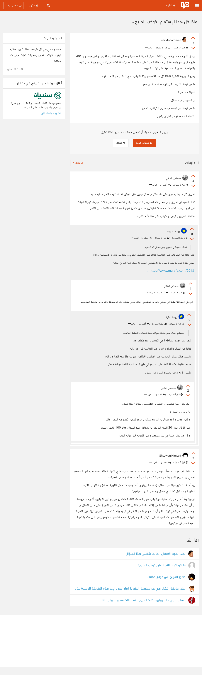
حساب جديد (144, 142)
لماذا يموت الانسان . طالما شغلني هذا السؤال (156, 562)
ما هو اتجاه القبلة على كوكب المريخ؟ (162, 573)
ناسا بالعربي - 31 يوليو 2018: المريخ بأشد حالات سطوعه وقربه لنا (144, 608)
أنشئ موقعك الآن (51, 113)
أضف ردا (165, 185)
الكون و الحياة (180, 48)
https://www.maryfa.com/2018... (169, 271)
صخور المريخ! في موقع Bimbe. (166, 585)
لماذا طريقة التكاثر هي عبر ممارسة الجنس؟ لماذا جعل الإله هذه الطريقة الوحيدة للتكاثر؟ (130, 597)
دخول (120, 142)
